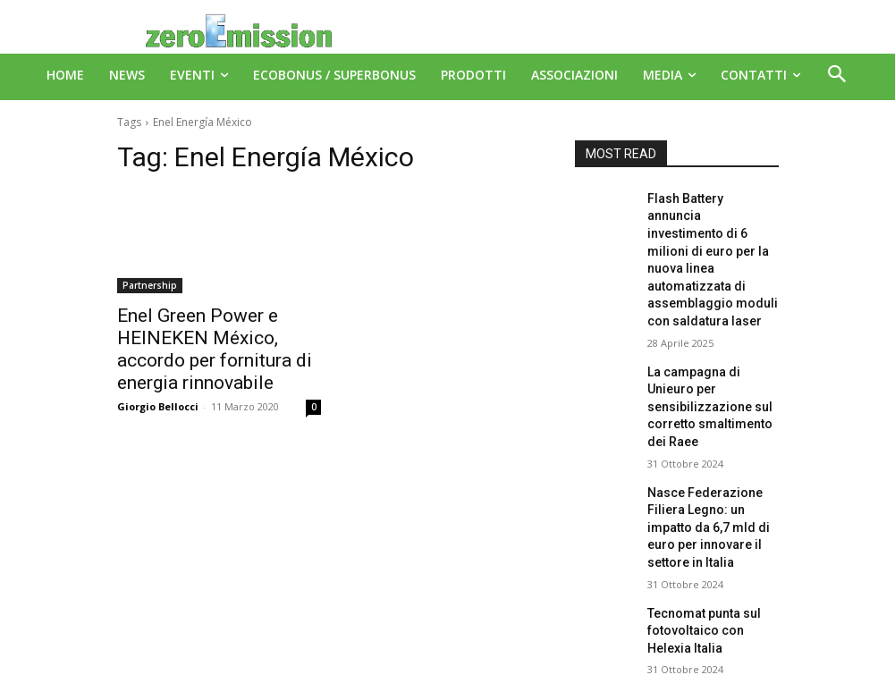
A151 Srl (557, 621)
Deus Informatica (479, 658)
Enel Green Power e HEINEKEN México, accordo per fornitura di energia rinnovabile (217, 334)
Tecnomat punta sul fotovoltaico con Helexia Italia (707, 522)
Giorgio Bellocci (157, 376)
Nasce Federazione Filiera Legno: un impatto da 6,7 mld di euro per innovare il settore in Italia (711, 436)
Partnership (149, 285)
